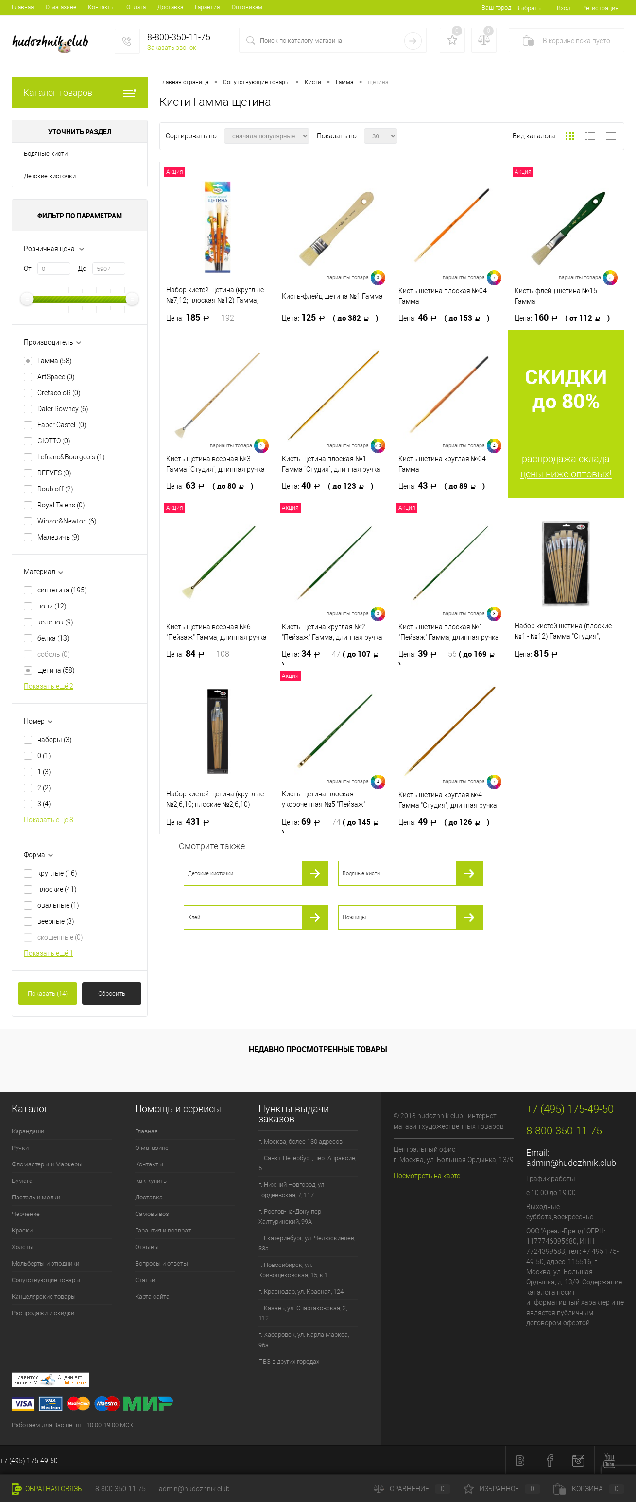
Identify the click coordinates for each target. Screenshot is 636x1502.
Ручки (20, 1147)
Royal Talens (61, 505)
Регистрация (600, 8)
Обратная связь (47, 1489)
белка (53, 638)
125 (330, 317)
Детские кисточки (50, 176)
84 (197, 653)
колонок (55, 622)
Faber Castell (61, 425)
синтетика (62, 590)
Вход (563, 8)
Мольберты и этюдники (45, 1263)
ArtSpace (56, 377)
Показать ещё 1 (48, 953)
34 (332, 659)
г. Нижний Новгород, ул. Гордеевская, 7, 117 (292, 1189)
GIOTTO (53, 441)
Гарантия (207, 7)
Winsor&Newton (67, 521)
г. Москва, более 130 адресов (300, 1141)
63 (209, 485)
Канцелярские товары (44, 1296)
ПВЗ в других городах (288, 1361)
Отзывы (147, 1246)
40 (327, 485)
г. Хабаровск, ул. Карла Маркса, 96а (303, 1340)
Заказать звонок (171, 47)
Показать (48, 993)
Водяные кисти (46, 153)
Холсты (23, 1246)
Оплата (136, 7)
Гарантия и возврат (163, 1230)
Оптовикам (247, 7)
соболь (53, 654)
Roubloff (55, 489)
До (82, 268)
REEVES (54, 473)
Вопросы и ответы (161, 1263)
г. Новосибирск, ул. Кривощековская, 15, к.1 (293, 1270)
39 (449, 659)
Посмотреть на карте (427, 1176)
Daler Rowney (62, 409)
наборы (54, 739)
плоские (57, 889)
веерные (55, 921)
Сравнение (412, 1489)
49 (444, 821)
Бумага (22, 1180)
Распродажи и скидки (43, 1312)
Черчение (26, 1213)
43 (441, 485)
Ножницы (354, 917)
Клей (194, 917)
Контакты (101, 7)
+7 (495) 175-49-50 (29, 1461)
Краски (22, 1230)
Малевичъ (58, 537)
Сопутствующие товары (46, 1279)
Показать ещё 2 (48, 686)
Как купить (151, 1180)
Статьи (145, 1279)
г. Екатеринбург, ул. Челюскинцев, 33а (306, 1243)
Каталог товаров (79, 92)
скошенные (60, 937)
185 (200, 317)
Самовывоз (152, 1213)
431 (190, 821)
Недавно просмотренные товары (318, 1049)
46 (444, 317)
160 (562, 317)
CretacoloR (59, 393)
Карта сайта (152, 1296)
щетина (56, 670)
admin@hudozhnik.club (571, 1163)
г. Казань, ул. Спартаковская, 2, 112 (302, 1313)
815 (539, 653)
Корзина (588, 1489)
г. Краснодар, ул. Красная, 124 (301, 1291)
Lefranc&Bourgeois (71, 457)
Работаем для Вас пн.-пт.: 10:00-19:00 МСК (72, 1425)
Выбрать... (530, 8)
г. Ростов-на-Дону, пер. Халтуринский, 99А (290, 1216)
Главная (23, 7)
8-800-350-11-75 (120, 1489)
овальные (58, 905)
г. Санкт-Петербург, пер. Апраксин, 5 (307, 1163)
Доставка (170, 7)
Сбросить (111, 993)
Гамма (54, 361)
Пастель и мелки (36, 1197)
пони (52, 606)
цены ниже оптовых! (566, 474)
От (28, 268)
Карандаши (28, 1131)
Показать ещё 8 (48, 820)
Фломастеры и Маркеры (47, 1164)
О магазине (61, 7)
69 (332, 827)
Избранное (502, 1489)
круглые (57, 873)
